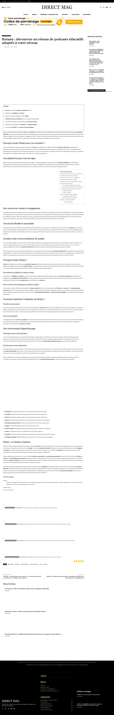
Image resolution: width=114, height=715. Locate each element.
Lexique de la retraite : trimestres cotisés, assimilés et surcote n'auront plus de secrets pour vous (48, 540)
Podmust (66, 245)
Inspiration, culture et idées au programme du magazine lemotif (25, 611)
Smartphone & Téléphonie (12, 557)
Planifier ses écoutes (67, 190)
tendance (45, 564)
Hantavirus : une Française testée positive (94, 43)
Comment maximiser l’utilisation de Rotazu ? (71, 189)
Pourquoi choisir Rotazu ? (67, 183)
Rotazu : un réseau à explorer (68, 199)
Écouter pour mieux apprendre (69, 198)
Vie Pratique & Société (11, 524)
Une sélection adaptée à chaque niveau (71, 185)
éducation (17, 564)
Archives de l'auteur (8, 490)
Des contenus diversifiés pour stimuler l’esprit (72, 187)
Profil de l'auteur (69, 201)
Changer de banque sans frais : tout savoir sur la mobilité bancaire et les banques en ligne (46, 524)
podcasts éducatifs (24, 564)
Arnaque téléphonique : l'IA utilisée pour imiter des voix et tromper (43, 557)
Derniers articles (70, 202)
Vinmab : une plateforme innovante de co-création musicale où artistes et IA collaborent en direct (22, 577)
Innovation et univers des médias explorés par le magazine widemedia (27, 589)
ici (7, 234)
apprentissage (10, 564)
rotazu (40, 564)
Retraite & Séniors (10, 507)
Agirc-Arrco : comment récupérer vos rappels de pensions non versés (38, 507)
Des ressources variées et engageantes (70, 177)
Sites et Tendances (6, 35)
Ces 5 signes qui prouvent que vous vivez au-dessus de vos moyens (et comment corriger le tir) (96, 61)
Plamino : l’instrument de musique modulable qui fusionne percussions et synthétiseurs (65, 577)
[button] (110, 7)
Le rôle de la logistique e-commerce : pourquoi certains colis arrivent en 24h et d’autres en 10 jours (96, 80)
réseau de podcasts (34, 564)
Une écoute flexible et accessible (69, 179)
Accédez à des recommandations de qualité (71, 181)
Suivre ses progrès (67, 192)
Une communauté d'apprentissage (69, 194)
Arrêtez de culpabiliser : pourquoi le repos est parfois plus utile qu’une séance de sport (96, 51)
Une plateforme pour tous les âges (69, 175)
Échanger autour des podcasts (69, 196)
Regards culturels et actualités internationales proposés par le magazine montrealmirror (33, 634)
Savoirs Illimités (74, 245)
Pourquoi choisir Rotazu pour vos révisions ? (71, 173)
